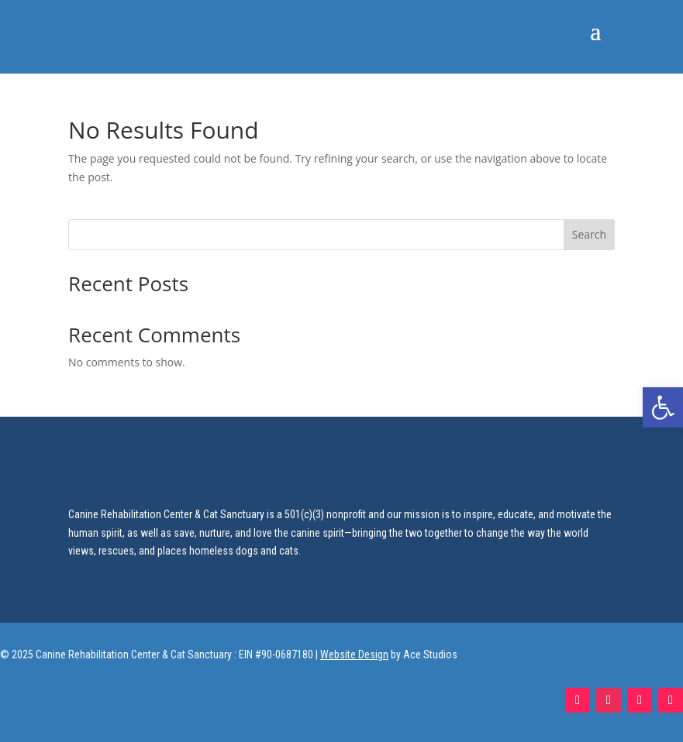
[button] (663, 407)
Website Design (354, 654)
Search (589, 234)
